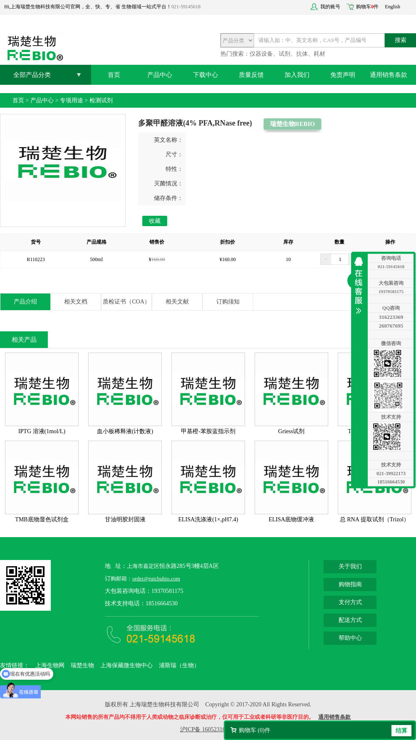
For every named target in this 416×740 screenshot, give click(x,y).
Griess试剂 (291, 431)
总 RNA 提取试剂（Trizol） (375, 519)
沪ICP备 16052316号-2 (208, 729)
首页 (114, 75)
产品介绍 (25, 301)
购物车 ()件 (254, 730)
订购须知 (228, 301)
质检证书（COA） (126, 301)
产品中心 (159, 75)
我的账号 (330, 7)
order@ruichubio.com (156, 578)
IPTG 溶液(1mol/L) (41, 431)
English (392, 7)
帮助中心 (350, 638)
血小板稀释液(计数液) (125, 431)
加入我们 (297, 75)
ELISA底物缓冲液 (291, 519)
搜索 (400, 40)
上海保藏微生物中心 (126, 665)
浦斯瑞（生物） (179, 665)
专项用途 (71, 100)
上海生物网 (49, 665)
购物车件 (367, 7)
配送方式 (350, 620)
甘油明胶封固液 (125, 519)
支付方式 (350, 602)
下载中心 (205, 75)
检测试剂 (101, 100)
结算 (401, 731)
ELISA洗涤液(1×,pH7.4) (208, 519)
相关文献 (177, 301)
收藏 (155, 221)
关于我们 (350, 566)
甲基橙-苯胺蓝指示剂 (208, 431)
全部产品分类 (32, 75)
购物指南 (350, 584)
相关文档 (75, 301)
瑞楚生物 (82, 665)
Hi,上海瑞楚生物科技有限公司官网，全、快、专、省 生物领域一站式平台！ (87, 7)
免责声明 (342, 75)
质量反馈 (251, 75)
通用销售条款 (388, 75)
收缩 (360, 285)
